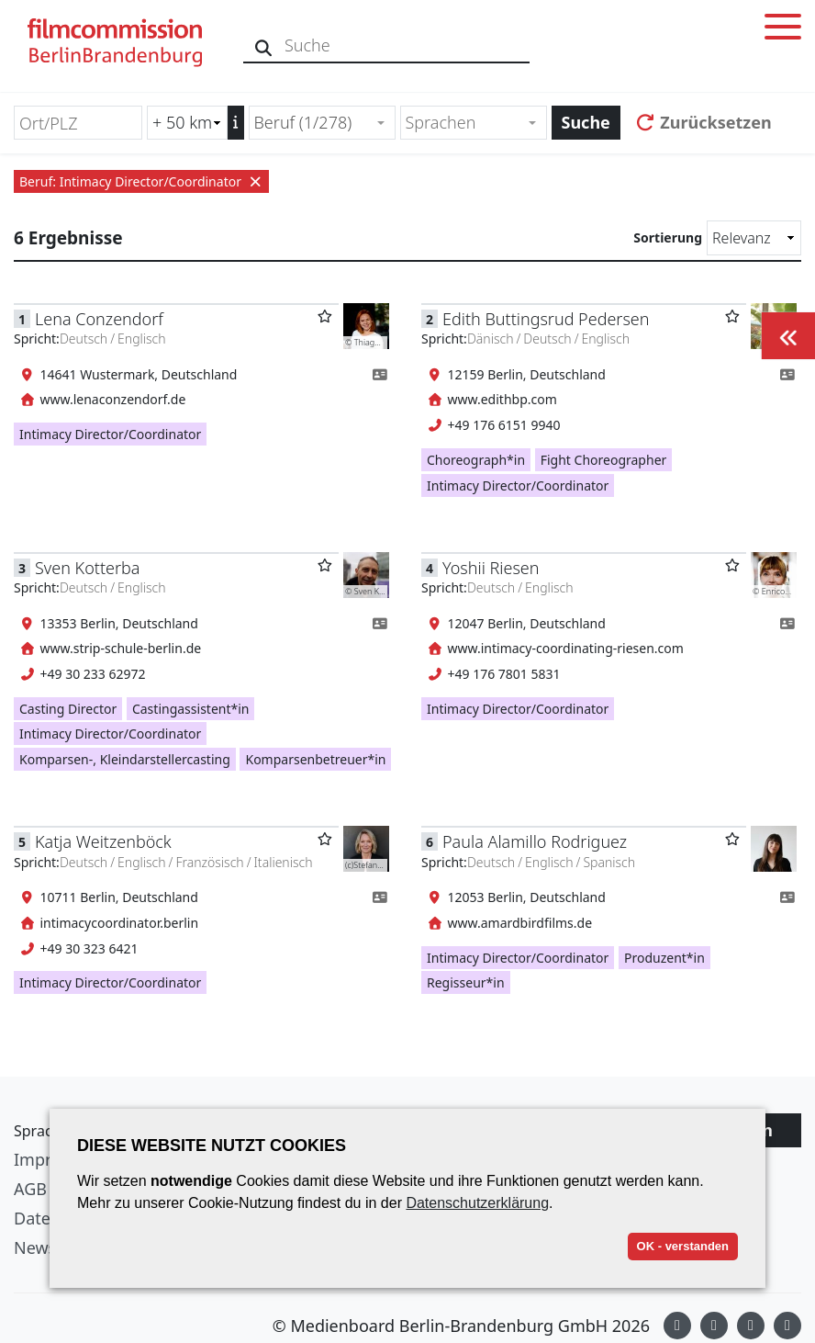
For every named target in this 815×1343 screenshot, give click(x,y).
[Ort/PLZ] (78, 123)
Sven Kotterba (87, 568)
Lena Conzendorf (99, 319)
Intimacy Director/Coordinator (110, 434)
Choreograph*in (476, 459)
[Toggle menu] (783, 30)
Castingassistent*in (191, 708)
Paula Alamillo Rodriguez (534, 841)
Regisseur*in (466, 982)
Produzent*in (664, 957)
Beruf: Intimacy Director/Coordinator (141, 181)
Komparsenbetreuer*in (315, 759)
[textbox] (466, 122)
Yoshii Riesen (490, 568)
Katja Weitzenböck (103, 841)
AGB (30, 1189)
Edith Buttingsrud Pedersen (546, 319)
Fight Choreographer (604, 459)
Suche (586, 122)
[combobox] (322, 123)
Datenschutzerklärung (477, 1203)
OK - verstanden (683, 1246)
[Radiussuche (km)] (187, 123)
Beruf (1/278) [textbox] (303, 122)
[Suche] (264, 45)
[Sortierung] (754, 237)
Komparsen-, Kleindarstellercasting (124, 759)
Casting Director (68, 708)
